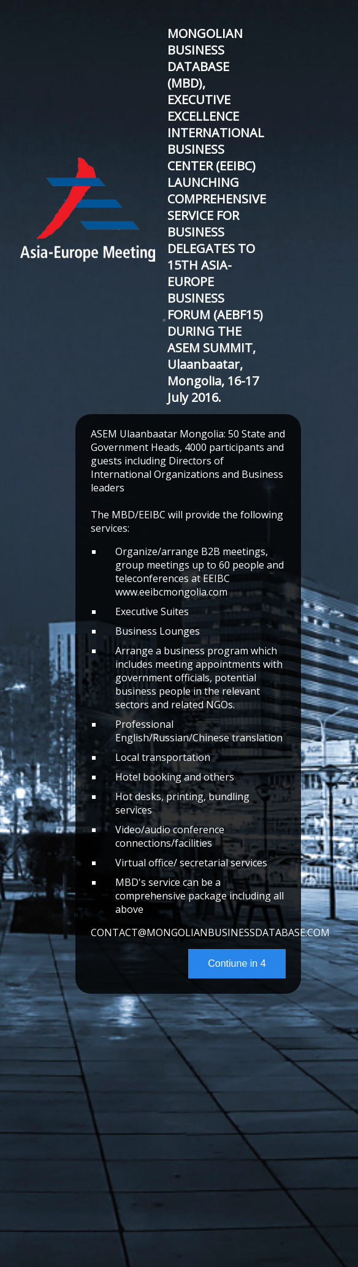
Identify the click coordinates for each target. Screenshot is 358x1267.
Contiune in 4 (236, 963)
